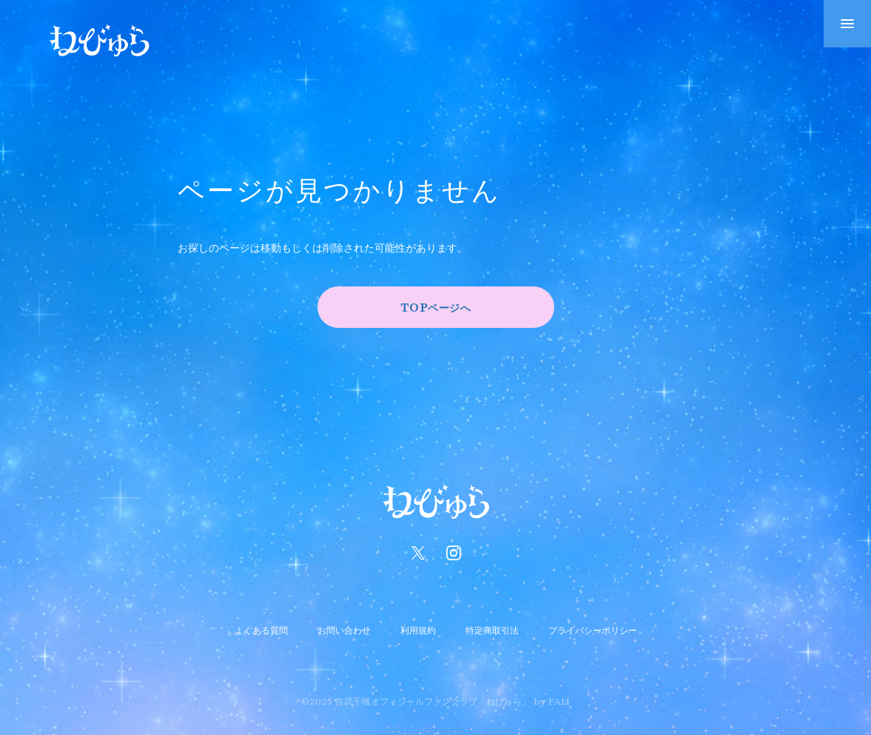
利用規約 (418, 629)
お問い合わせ (344, 629)
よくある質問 (261, 629)
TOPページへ (435, 307)
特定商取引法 (492, 629)
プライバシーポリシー (592, 629)
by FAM (552, 701)
